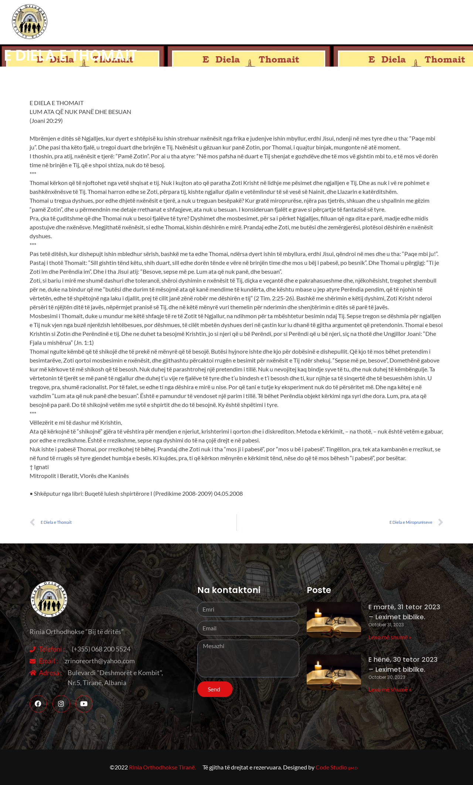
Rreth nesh (234, 22)
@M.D (353, 768)
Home (199, 22)
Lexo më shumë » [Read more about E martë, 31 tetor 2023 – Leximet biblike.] (389, 636)
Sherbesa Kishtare (437, 22)
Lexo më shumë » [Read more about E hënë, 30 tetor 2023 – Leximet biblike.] (389, 689)
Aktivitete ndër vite (292, 22)
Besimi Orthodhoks (366, 22)
